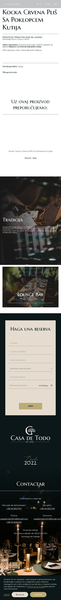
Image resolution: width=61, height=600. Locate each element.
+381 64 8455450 (14, 522)
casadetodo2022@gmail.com (47, 519)
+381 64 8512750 (14, 509)
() (47, 4)
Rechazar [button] (20, 594)
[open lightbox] (30, 82)
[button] (39, 4)
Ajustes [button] (7, 594)
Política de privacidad (36, 586)
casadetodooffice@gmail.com (14, 519)
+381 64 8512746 (47, 509)
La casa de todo (12, 4)
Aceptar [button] (38, 594)
